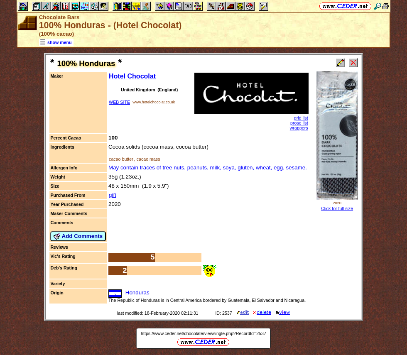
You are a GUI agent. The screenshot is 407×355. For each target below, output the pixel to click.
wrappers (299, 127)
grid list (301, 117)
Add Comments (78, 236)
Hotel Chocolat (132, 76)
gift (112, 195)
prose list (299, 122)
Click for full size (337, 208)
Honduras (137, 292)
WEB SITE (119, 102)
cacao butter (121, 159)
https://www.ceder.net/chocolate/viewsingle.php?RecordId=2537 (203, 333)
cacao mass (148, 159)
